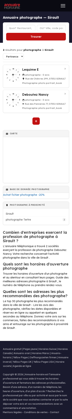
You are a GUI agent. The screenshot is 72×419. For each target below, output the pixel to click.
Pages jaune (30, 349)
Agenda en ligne (22, 366)
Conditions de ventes (36, 412)
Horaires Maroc (41, 353)
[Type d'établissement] (20, 28)
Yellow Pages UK (22, 361)
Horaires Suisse (47, 349)
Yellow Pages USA (43, 361)
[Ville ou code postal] (51, 28)
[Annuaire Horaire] (11, 5)
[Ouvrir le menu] (63, 5)
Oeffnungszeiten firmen (43, 357)
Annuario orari (22, 353)
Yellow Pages (20, 357)
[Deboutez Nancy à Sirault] (36, 101)
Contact (54, 412)
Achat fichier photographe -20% (24, 195)
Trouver (36, 36)
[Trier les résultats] (13, 56)
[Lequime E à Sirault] (36, 76)
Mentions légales (12, 412)
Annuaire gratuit (12, 349)
